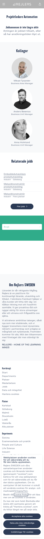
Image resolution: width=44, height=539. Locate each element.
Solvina (6, 437)
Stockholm (7, 416)
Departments (9, 376)
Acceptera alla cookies (22, 516)
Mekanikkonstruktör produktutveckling (22, 185)
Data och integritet (12, 390)
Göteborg (7, 409)
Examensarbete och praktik (16, 441)
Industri (6, 451)
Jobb (4, 386)
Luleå (5, 419)
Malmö (5, 412)
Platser (5, 379)
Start (5, 372)
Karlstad (6, 405)
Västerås (6, 423)
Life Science (8, 448)
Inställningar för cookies (22, 532)
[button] (40, 4)
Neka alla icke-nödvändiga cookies (22, 524)
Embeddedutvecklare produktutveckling (22, 175)
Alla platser (8, 426)
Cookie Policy (21, 494)
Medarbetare (9, 383)
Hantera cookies (10, 394)
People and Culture (12, 444)
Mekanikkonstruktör (14, 193)
